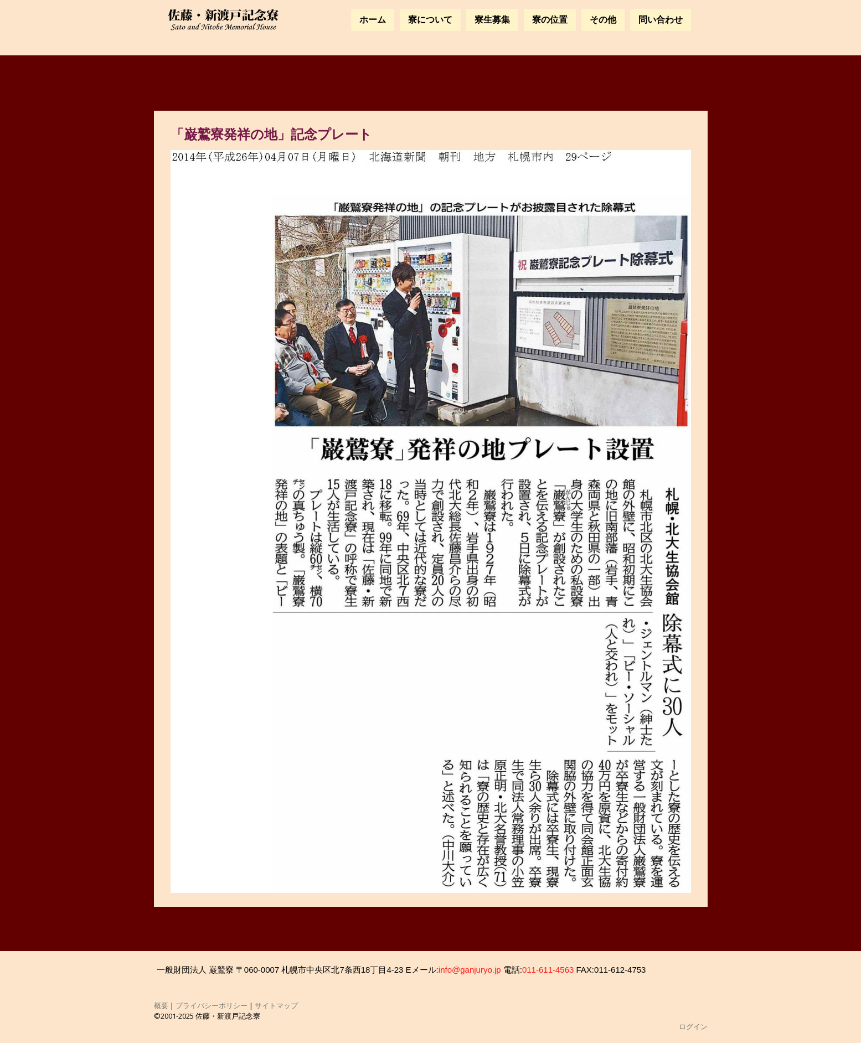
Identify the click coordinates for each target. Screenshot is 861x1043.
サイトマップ (276, 1005)
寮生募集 (492, 19)
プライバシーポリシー (212, 1005)
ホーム (372, 19)
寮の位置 (550, 19)
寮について (430, 19)
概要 (161, 1005)
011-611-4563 (548, 969)
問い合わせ (660, 19)
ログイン (693, 1026)
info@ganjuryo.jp (470, 969)
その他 (603, 19)
